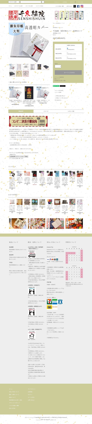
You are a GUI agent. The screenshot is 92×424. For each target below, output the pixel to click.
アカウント (56, 2)
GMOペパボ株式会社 (52, 417)
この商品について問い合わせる (60, 98)
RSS (10, 408)
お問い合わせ (68, 6)
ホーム (10, 6)
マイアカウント (31, 389)
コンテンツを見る (38, 6)
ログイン (71, 2)
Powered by (46, 419)
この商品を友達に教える (59, 95)
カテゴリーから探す (18, 6)
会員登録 (64, 2)
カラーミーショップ (30, 417)
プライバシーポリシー (14, 402)
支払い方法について (14, 391)
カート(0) (80, 2)
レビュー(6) (71, 111)
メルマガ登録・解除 (59, 6)
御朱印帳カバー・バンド (60, 23)
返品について (57, 78)
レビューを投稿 (57, 92)
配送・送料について (14, 394)
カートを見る (31, 397)
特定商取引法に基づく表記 (60, 80)
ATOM (13, 408)
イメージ (46, 111)
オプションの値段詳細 (59, 77)
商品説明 (21, 111)
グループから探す (28, 6)
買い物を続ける (57, 100)
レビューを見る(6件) (58, 90)
